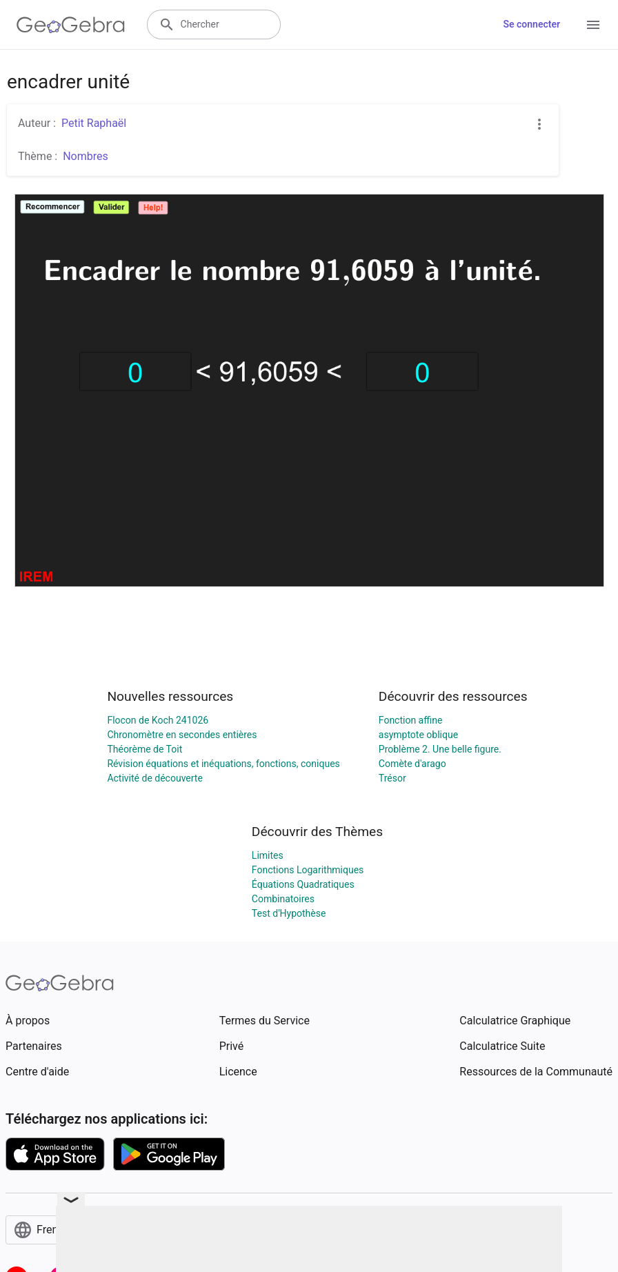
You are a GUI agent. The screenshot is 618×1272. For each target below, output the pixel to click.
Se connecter (531, 24)
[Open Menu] (593, 25)
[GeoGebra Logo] (71, 25)
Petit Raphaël (93, 123)
